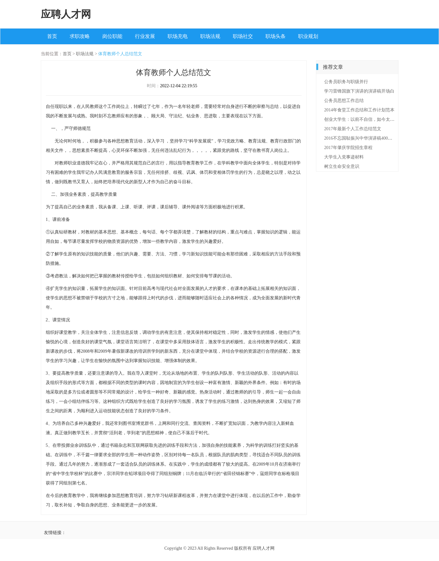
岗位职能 (112, 36)
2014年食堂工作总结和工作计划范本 (359, 110)
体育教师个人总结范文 (120, 53)
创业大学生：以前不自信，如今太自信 (361, 119)
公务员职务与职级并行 (346, 81)
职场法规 (210, 36)
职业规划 (308, 36)
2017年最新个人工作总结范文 (352, 128)
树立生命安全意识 (341, 166)
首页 (52, 36)
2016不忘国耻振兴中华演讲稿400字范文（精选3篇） (374, 138)
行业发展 (145, 36)
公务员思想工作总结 (344, 100)
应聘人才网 (66, 14)
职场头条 (275, 36)
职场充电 (178, 36)
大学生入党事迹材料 (344, 157)
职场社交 (243, 36)
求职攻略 (80, 36)
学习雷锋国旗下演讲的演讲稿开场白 (359, 91)
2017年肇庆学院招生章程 (348, 147)
